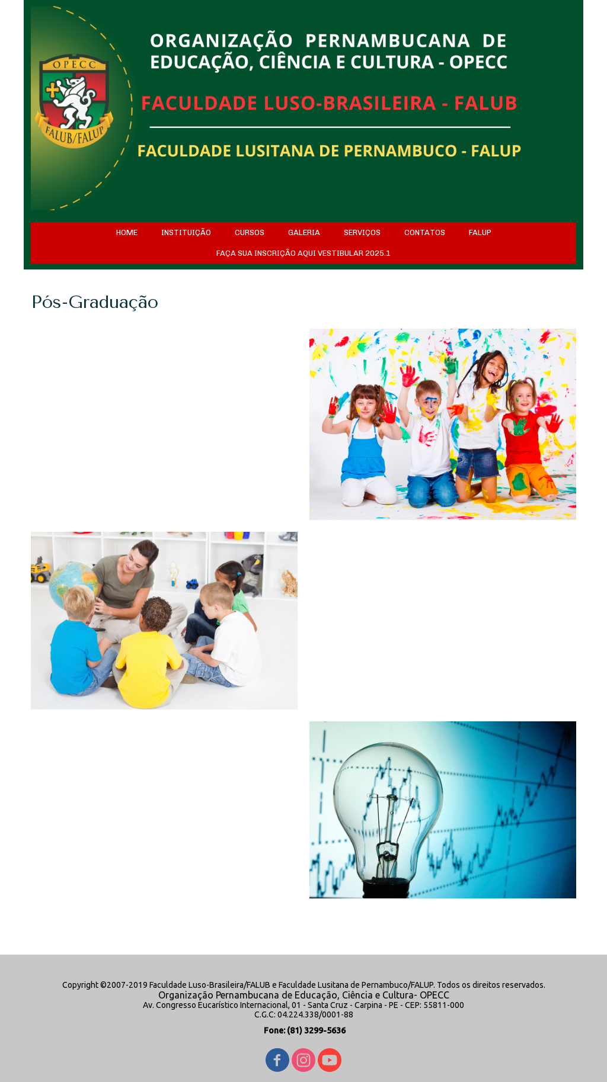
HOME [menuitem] (127, 232)
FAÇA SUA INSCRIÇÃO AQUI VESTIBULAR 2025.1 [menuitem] (303, 253)
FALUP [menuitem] (480, 232)
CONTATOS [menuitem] (424, 232)
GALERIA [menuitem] (304, 232)
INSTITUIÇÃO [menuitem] (186, 232)
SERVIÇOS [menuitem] (362, 232)
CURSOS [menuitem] (249, 232)
